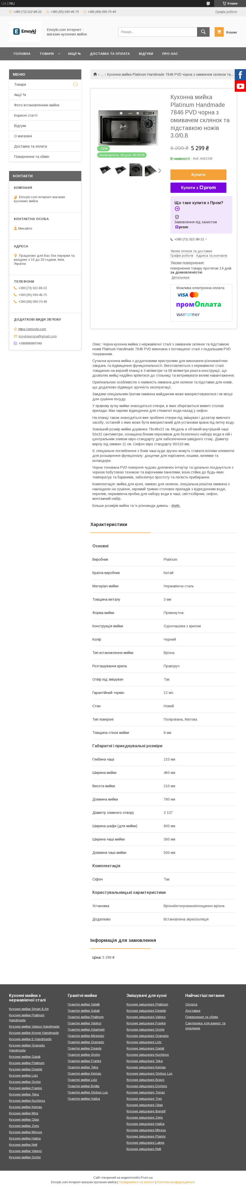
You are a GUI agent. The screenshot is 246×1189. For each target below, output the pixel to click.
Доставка (192, 1010)
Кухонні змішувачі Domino (147, 1086)
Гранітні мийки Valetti (84, 1004)
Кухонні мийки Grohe (25, 1082)
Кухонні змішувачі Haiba (145, 1124)
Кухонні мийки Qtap (24, 1119)
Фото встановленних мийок (36, 105)
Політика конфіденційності (176, 1182)
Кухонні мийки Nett (23, 1145)
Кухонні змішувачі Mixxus (146, 1130)
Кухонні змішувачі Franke (146, 1023)
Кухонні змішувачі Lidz (144, 1042)
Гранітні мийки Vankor (84, 1023)
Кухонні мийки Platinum (26, 1063)
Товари (46, 54)
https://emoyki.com (32, 329)
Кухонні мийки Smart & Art (28, 1009)
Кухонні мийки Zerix (24, 1126)
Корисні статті (25, 115)
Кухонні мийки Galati (24, 1057)
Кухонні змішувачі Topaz (146, 1092)
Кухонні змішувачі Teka (145, 1061)
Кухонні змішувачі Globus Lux (149, 1073)
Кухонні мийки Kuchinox (27, 1101)
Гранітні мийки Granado (86, 1042)
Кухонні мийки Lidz (23, 1075)
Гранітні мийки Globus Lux (88, 1092)
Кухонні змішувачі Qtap (145, 1105)
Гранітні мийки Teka (83, 1067)
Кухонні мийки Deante (25, 1069)
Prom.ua (147, 1177)
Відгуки (146, 54)
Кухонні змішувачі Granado (148, 1036)
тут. (175, 506)
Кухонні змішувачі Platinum (147, 1004)
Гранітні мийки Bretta (83, 1086)
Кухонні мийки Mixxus (25, 1132)
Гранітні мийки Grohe (84, 1054)
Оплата (191, 1004)
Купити (199, 174)
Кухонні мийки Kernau (25, 1107)
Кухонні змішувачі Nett (144, 1149)
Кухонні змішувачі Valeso (146, 1017)
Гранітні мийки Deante (84, 1048)
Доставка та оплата (110, 54)
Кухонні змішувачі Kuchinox (148, 1054)
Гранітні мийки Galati (84, 1010)
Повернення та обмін (31, 157)
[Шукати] (203, 32)
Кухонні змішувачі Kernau (146, 1067)
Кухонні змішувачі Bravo (145, 1080)
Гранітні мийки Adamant (86, 1029)
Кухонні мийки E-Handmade (30, 1039)
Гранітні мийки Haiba (84, 1098)
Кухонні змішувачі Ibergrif (146, 1111)
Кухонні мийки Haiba (25, 1138)
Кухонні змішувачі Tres (144, 1098)
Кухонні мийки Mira (23, 1113)
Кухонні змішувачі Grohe (145, 1029)
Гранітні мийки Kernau (84, 1073)
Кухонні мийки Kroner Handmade (34, 1033)
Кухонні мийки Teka (24, 1094)
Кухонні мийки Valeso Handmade (34, 1026)
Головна (22, 54)
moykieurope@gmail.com (38, 336)
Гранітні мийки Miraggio (86, 1036)
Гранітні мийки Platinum (86, 1017)
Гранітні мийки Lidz (82, 1080)
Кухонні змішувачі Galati (145, 1048)
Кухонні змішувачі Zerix (145, 1117)
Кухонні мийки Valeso (25, 1151)
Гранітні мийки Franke (84, 1061)
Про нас (170, 54)
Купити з (198, 188)
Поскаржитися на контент (137, 1182)
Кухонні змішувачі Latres (145, 1142)
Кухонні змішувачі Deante (146, 1010)
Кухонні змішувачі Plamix (146, 1136)
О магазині (23, 136)
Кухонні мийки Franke (25, 1088)
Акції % (74, 54)
